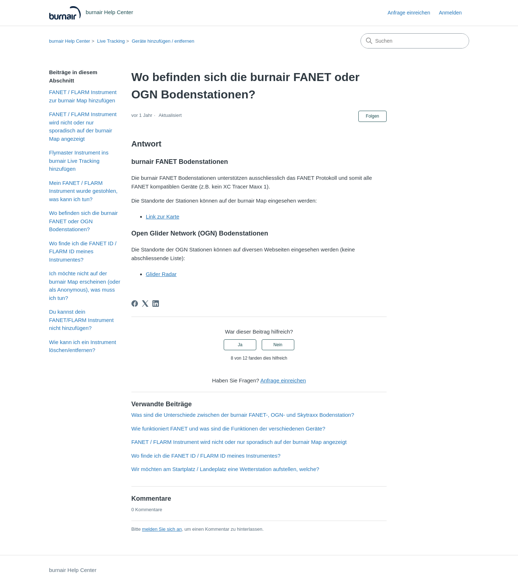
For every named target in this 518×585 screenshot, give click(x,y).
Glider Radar (161, 274)
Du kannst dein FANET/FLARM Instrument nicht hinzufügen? (81, 320)
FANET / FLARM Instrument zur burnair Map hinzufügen (83, 96)
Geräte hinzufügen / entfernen (163, 41)
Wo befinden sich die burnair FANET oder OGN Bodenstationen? (83, 221)
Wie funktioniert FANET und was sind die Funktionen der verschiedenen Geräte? (228, 428)
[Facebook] (134, 303)
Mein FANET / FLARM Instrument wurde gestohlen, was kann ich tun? (83, 191)
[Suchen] (415, 41)
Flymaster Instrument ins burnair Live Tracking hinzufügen (79, 160)
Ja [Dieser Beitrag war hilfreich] (240, 344)
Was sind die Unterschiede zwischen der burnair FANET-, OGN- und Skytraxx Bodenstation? (242, 415)
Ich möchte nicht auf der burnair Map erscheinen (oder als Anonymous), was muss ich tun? (85, 285)
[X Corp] (145, 303)
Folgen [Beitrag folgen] (372, 116)
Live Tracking (111, 41)
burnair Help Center (69, 41)
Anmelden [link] (450, 13)
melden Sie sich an (162, 529)
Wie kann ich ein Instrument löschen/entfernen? (82, 346)
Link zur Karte (163, 216)
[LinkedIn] (155, 303)
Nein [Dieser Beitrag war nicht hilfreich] (277, 344)
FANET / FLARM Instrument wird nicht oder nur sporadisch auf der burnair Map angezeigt (83, 126)
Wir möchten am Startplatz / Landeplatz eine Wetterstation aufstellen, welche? (225, 469)
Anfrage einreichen (409, 13)
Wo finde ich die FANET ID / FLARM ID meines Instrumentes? (83, 251)
